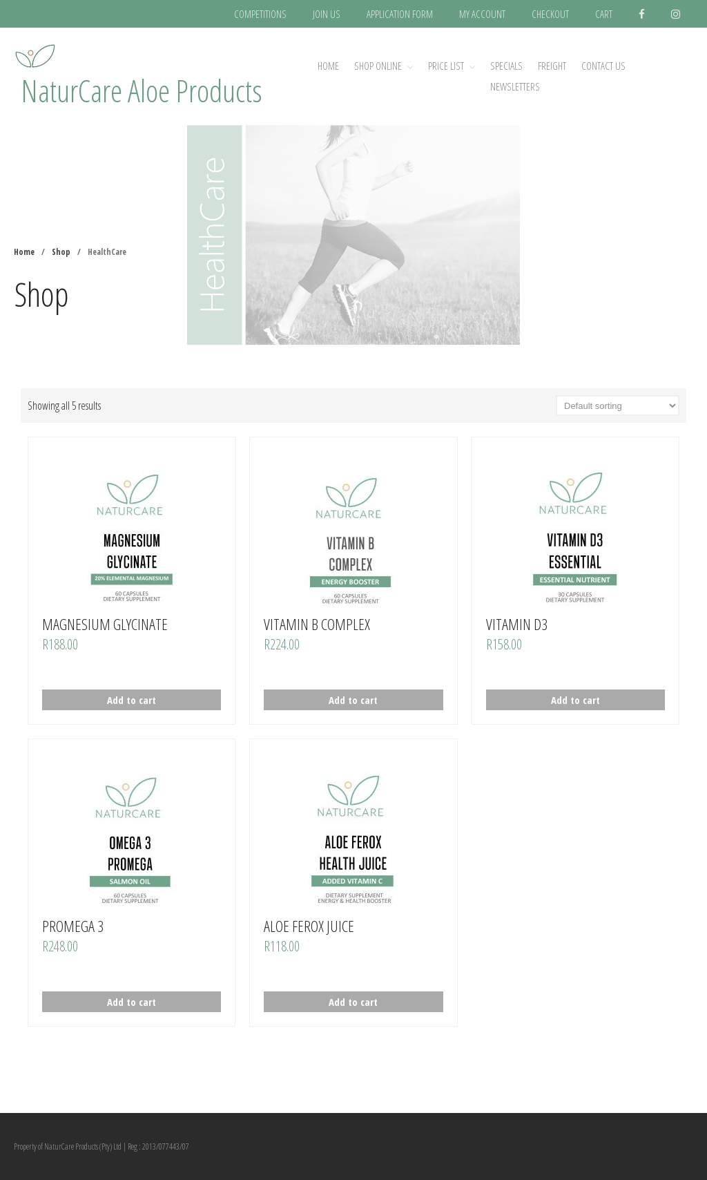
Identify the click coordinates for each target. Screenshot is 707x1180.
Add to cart (131, 700)
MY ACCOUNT (482, 14)
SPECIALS (506, 66)
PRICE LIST (446, 66)
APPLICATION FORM (400, 14)
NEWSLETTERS (515, 86)
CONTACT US (603, 66)
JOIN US (326, 14)
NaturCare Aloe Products (141, 90)
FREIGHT (552, 66)
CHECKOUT (550, 14)
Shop (61, 252)
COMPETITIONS (260, 14)
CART (603, 14)
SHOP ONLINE (378, 66)
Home (328, 66)
